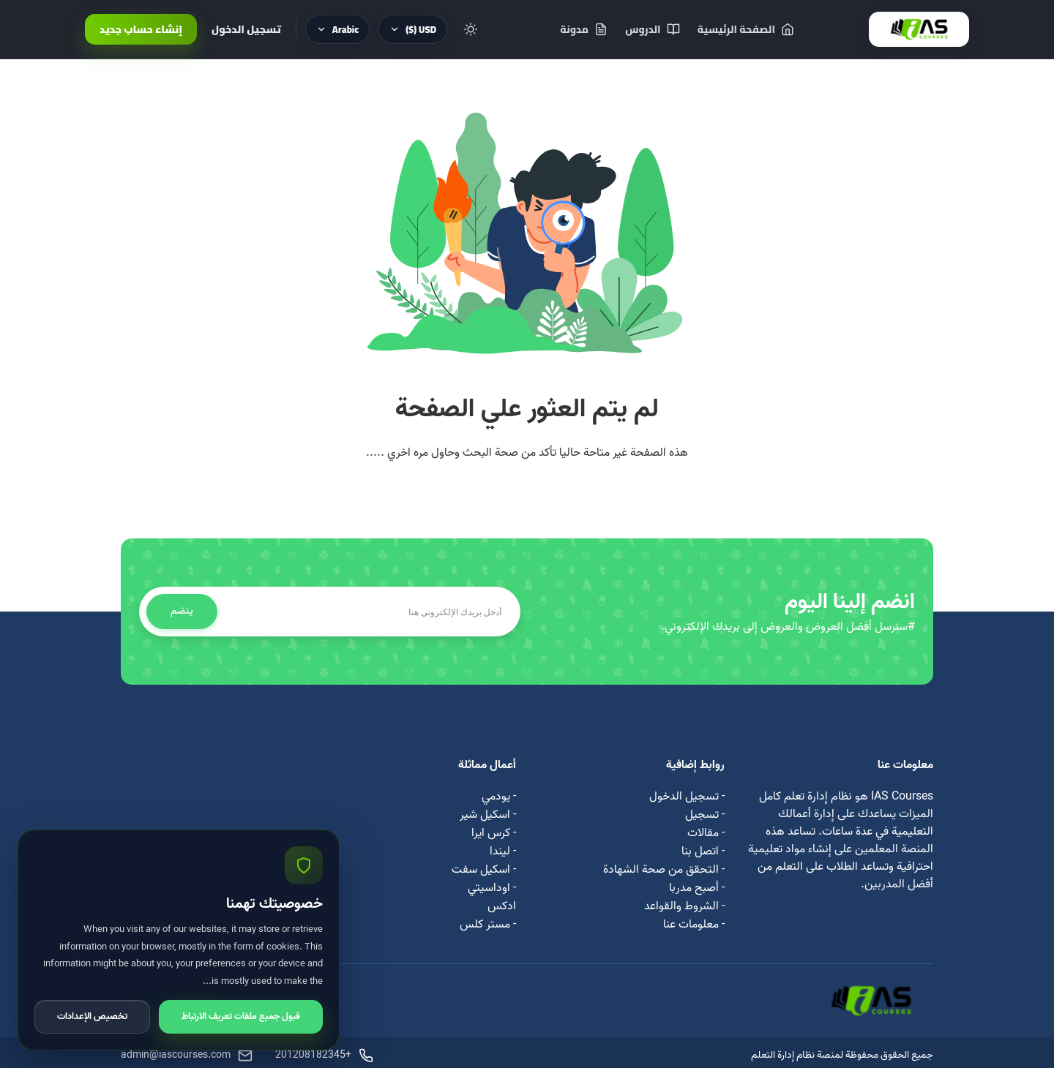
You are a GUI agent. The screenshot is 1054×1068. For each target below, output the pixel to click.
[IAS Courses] (919, 29)
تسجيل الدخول (246, 29)
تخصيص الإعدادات (92, 1016)
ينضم (182, 611)
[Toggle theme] (470, 29)
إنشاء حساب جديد (141, 29)
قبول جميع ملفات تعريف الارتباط (241, 1016)
